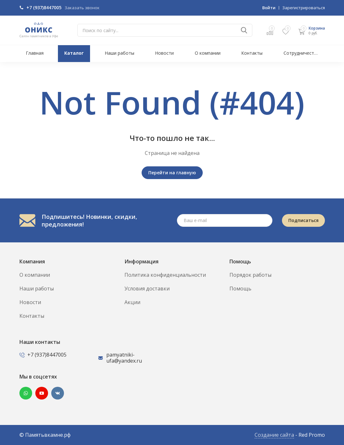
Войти (269, 7)
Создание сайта (274, 434)
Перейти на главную (172, 173)
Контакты (252, 53)
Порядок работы (250, 274)
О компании (208, 53)
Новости (164, 53)
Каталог (74, 53)
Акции (132, 302)
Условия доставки (147, 288)
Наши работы (119, 53)
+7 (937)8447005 (43, 7)
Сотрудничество (301, 53)
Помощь (240, 288)
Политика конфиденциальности (165, 274)
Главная (35, 53)
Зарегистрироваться (303, 7)
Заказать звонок (82, 7)
